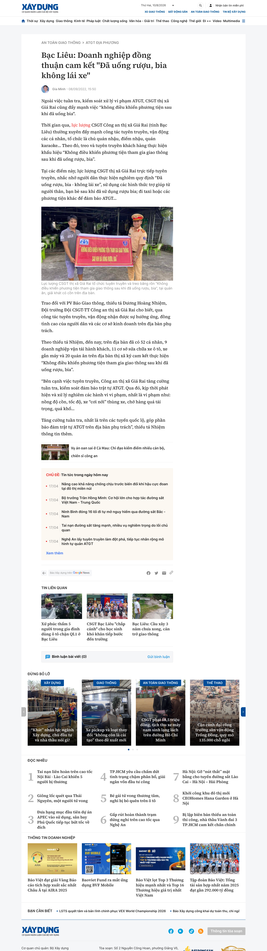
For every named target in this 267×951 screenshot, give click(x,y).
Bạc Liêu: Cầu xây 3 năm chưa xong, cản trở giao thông (151, 629)
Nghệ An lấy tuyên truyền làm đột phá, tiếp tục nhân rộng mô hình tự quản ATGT (113, 541)
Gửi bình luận (159, 657)
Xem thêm (54, 553)
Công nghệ (179, 21)
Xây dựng (47, 21)
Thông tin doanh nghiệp (51, 838)
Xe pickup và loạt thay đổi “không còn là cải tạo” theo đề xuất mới (106, 735)
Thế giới (195, 21)
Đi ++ (207, 21)
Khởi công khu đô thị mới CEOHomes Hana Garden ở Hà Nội (210, 798)
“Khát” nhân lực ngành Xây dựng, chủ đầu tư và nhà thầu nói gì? (52, 735)
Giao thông (64, 21)
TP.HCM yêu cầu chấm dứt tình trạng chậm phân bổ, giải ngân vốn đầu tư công (137, 776)
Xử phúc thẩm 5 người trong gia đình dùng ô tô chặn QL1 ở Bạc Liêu (60, 631)
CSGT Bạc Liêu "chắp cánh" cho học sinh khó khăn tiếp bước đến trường (106, 631)
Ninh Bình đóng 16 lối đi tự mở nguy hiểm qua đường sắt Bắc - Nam (113, 514)
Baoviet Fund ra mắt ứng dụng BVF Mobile (105, 882)
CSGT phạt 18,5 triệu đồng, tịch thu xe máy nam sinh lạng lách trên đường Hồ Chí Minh (160, 730)
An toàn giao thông (205, 11)
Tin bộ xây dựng (234, 11)
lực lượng (81, 125)
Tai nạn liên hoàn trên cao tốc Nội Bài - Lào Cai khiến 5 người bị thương (65, 776)
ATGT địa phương (102, 43)
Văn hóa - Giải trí (141, 21)
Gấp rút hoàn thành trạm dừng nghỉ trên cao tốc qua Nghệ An (135, 819)
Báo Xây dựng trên (70, 573)
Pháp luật (94, 21)
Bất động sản (178, 11)
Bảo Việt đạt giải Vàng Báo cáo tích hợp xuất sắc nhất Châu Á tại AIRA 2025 (52, 885)
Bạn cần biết (40, 911)
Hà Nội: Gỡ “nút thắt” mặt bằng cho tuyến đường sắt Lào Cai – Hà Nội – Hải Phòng (210, 776)
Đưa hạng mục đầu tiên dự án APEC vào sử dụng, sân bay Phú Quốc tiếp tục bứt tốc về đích (64, 819)
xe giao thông (155, 11)
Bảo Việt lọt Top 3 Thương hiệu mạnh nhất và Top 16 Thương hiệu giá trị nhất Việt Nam (160, 887)
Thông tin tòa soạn (226, 931)
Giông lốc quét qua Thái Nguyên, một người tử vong (62, 798)
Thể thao (162, 21)
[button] (128, 749)
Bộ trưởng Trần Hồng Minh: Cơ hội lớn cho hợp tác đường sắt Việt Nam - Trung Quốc (113, 500)
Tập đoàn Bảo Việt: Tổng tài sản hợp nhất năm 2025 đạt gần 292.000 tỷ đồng (214, 885)
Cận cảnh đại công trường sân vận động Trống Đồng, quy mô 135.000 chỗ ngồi (214, 732)
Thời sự (32, 21)
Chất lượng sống (114, 21)
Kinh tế (79, 21)
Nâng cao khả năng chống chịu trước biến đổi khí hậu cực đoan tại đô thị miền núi (115, 486)
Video (217, 21)
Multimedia (231, 21)
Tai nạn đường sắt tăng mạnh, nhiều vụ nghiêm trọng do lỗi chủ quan (115, 528)
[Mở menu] (244, 21)
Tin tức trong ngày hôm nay (84, 475)
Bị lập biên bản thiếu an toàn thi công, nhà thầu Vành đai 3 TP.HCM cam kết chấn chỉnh (209, 819)
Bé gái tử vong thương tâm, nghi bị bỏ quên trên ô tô (135, 798)
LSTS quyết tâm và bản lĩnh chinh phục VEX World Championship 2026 (112, 911)
